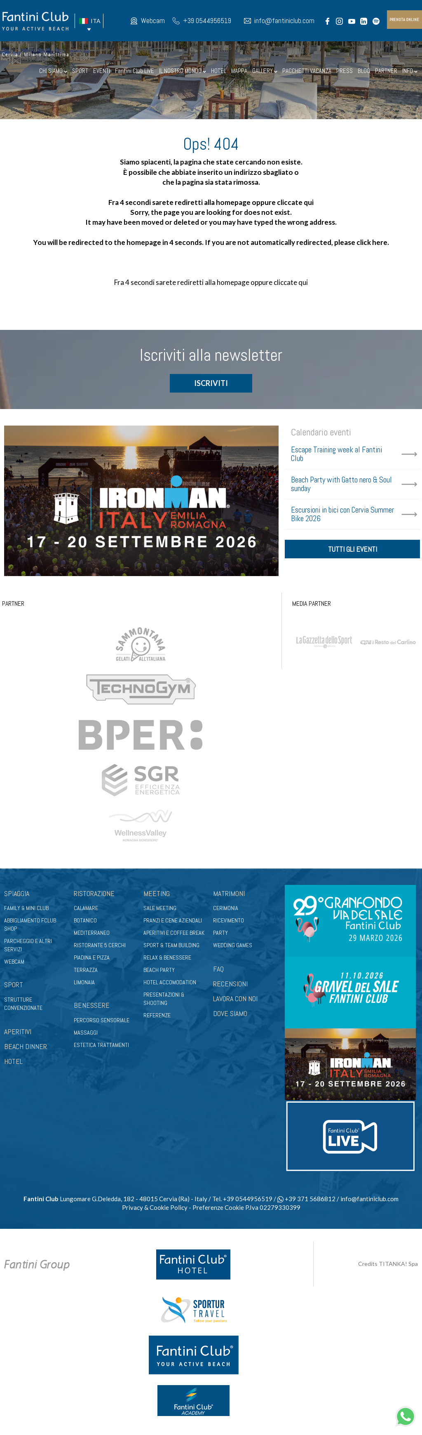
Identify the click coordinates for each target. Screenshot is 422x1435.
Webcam (153, 20)
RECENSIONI (230, 983)
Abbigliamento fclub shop (30, 924)
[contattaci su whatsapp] (405, 1415)
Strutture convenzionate (23, 1004)
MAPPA (239, 71)
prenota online (404, 19)
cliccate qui (295, 202)
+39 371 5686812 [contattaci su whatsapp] (306, 1198)
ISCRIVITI (211, 383)
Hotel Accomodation (169, 982)
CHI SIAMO (53, 71)
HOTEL (218, 71)
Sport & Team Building (171, 945)
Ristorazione (94, 893)
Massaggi (86, 1032)
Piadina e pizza (92, 957)
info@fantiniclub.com (284, 20)
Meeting (156, 893)
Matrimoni (229, 893)
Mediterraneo (92, 932)
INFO (409, 71)
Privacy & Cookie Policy (155, 1207)
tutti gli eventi (352, 549)
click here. (372, 242)
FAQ (218, 969)
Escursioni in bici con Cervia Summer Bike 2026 (342, 514)
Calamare (86, 908)
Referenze (157, 1015)
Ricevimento (228, 920)
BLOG (364, 71)
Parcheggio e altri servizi (28, 945)
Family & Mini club (26, 908)
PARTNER (386, 71)
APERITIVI (17, 1031)
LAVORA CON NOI (235, 998)
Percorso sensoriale (101, 1020)
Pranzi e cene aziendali (172, 920)
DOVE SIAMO (230, 1013)
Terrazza (86, 970)
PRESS (344, 71)
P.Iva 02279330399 (272, 1207)
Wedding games (232, 945)
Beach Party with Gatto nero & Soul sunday (341, 484)
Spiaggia (16, 893)
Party (220, 932)
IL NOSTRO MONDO (182, 71)
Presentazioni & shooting (163, 999)
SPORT (80, 71)
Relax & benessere (167, 957)
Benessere (92, 1005)
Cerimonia (225, 908)
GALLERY (264, 71)
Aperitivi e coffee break (173, 932)
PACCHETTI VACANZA (306, 71)
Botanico (85, 920)
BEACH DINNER (25, 1046)
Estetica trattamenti (101, 1045)
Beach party (159, 970)
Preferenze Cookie (218, 1207)
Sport (13, 984)
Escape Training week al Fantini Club (336, 454)
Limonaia (84, 982)
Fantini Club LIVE (134, 71)
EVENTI (101, 71)
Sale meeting (159, 908)
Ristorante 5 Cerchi (100, 945)
